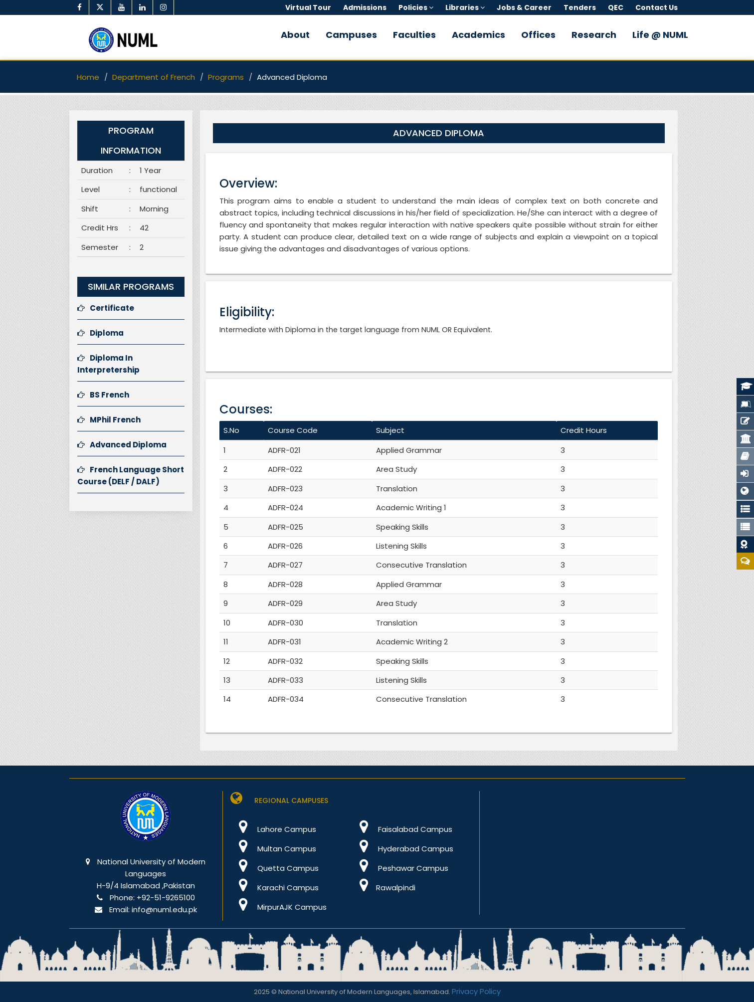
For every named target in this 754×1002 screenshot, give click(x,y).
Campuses (351, 34)
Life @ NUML (660, 34)
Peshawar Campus (399, 868)
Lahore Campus (273, 829)
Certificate (105, 308)
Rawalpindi (383, 887)
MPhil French (109, 419)
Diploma (100, 333)
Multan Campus (273, 848)
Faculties (414, 34)
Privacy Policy (476, 991)
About (295, 34)
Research (593, 34)
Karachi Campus (274, 887)
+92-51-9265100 (166, 897)
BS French (103, 395)
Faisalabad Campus (401, 829)
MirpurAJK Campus (278, 907)
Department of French (153, 77)
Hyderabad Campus (402, 848)
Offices (538, 34)
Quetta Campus (274, 868)
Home (88, 77)
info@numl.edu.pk (164, 909)
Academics (478, 34)
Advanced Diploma (122, 444)
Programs (226, 77)
